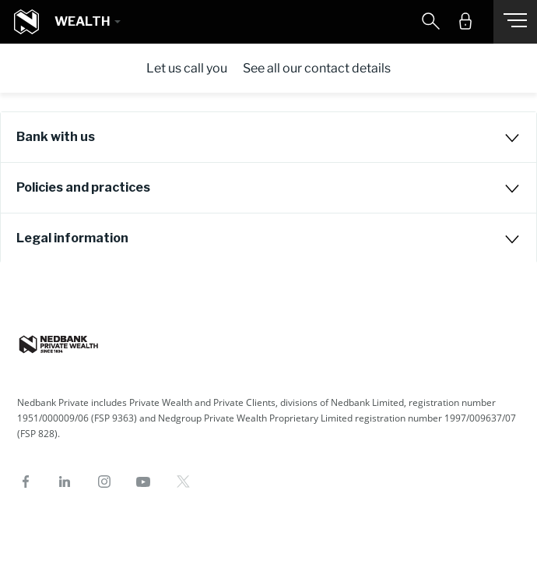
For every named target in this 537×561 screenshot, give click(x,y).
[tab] (268, 137)
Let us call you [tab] (186, 68)
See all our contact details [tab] (317, 68)
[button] (87, 21)
